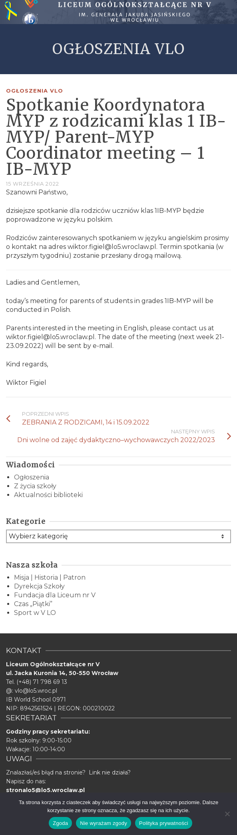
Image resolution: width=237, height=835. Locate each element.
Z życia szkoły (35, 486)
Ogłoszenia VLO (34, 90)
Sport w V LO (35, 613)
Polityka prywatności (163, 823)
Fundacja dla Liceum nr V (55, 595)
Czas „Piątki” (33, 604)
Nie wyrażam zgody (103, 823)
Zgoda (60, 823)
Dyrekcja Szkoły (39, 586)
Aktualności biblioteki (48, 495)
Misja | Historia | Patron (50, 577)
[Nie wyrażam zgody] (227, 814)
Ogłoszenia (31, 477)
